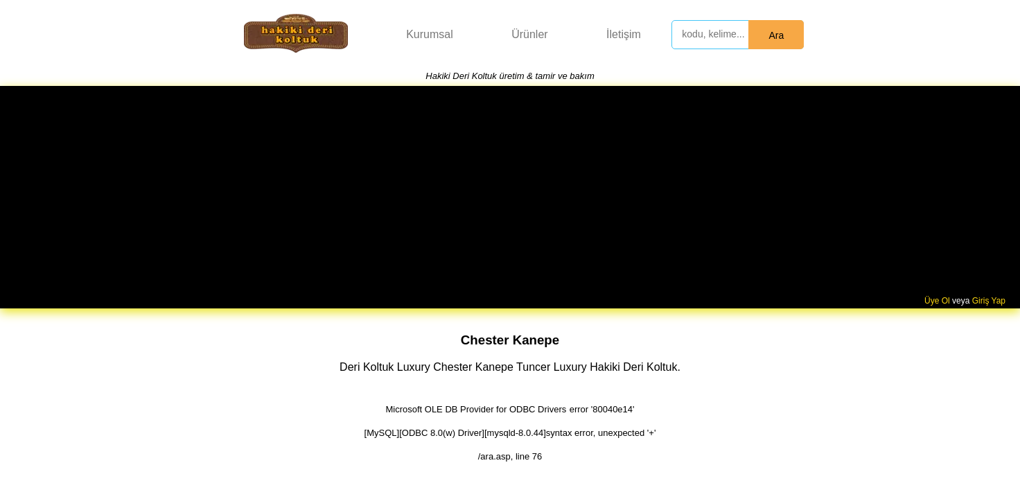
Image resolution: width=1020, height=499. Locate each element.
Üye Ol (937, 301)
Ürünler (529, 34)
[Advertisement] (510, 192)
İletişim (623, 34)
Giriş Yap (988, 301)
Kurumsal (429, 34)
